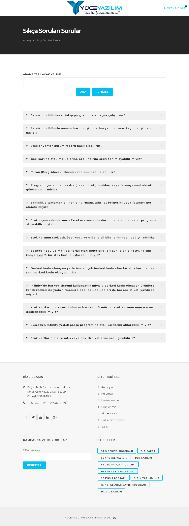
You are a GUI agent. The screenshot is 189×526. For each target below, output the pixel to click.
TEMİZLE (102, 91)
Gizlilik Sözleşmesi (113, 420)
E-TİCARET (148, 451)
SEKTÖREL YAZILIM (114, 458)
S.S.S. (105, 426)
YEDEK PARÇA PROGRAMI (118, 464)
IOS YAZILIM (143, 458)
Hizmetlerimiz (110, 400)
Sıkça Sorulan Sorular (48, 40)
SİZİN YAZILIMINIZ (147, 478)
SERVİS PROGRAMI (113, 478)
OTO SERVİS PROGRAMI (117, 451)
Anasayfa (28, 40)
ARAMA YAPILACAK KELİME (42, 74)
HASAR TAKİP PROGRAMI (118, 471)
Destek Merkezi (175, 8)
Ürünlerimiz (108, 406)
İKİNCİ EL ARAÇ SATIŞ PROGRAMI (123, 485)
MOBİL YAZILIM (111, 491)
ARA (83, 91)
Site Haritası (109, 413)
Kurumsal (107, 393)
